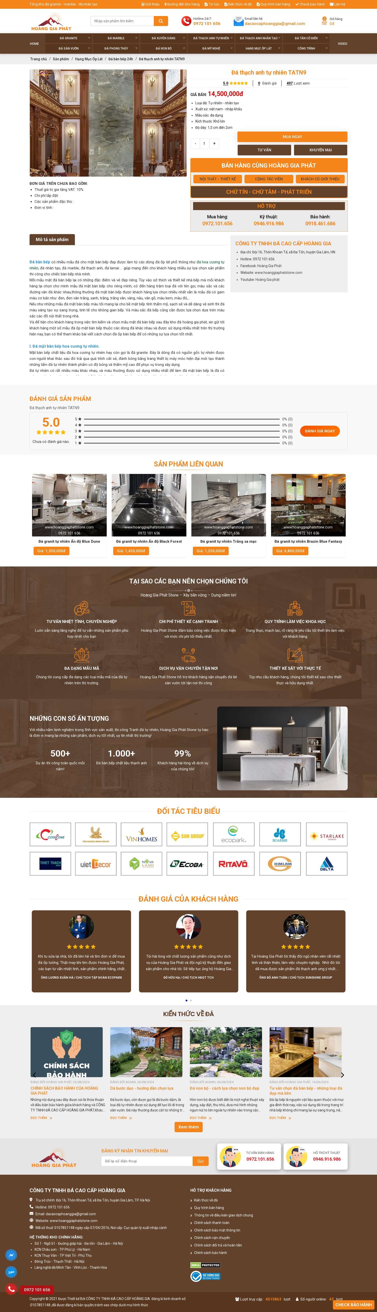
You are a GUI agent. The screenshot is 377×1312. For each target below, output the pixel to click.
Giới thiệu (150, 4)
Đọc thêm (43, 1118)
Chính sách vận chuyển (210, 1238)
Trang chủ (38, 59)
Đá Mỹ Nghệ (217, 48)
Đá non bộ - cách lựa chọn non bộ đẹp (226, 1088)
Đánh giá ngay (320, 431)
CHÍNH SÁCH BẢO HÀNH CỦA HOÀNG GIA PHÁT (66, 1091)
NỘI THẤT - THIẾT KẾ (218, 179)
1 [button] (187, 1002)
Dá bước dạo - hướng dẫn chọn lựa (143, 1088)
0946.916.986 (269, 224)
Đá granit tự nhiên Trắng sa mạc (308, 541)
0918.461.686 (320, 224)
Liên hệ (337, 4)
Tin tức (212, 4)
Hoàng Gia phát (268, 280)
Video (342, 44)
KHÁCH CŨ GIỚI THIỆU (320, 179)
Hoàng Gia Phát (269, 266)
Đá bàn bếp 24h (120, 59)
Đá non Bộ (170, 48)
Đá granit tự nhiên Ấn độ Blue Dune (149, 541)
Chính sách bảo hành (208, 1253)
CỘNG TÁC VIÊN (269, 179)
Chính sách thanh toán (209, 1223)
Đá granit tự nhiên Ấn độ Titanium (69, 541)
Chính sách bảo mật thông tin (215, 1230)
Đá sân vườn (74, 48)
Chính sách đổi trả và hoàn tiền (216, 1245)
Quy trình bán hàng (273, 4)
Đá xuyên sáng (168, 38)
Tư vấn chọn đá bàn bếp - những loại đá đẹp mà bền (307, 1091)
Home (34, 44)
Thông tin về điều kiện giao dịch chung (221, 1215)
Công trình (313, 48)
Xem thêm (188, 1126)
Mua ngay (292, 137)
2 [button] (191, 1002)
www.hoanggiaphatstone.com (278, 273)
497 (290, 83)
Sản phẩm (61, 59)
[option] (108, 123)
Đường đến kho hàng (182, 4)
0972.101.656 (217, 224)
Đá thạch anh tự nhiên (213, 38)
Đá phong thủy (121, 48)
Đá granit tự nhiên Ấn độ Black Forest (229, 541)
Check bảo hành (310, 4)
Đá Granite (75, 38)
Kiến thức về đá (238, 4)
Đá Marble (123, 38)
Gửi (201, 1161)
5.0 (225, 83)
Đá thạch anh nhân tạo (260, 38)
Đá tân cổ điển (311, 38)
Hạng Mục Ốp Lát (263, 48)
